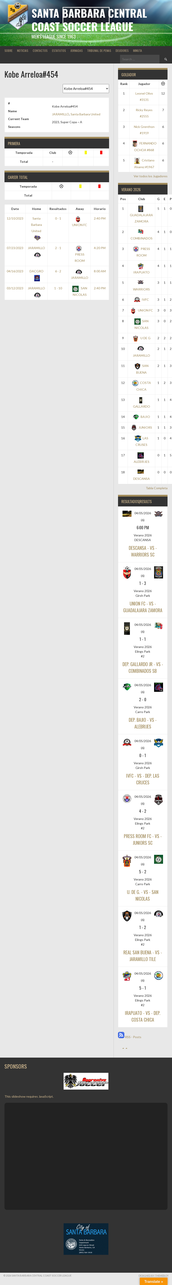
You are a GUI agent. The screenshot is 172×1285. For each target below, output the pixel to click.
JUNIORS (141, 427)
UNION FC (141, 310)
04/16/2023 (15, 271)
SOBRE (8, 50)
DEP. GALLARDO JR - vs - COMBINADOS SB (143, 667)
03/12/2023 (15, 288)
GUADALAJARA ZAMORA (141, 215)
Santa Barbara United (85, 114)
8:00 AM (100, 271)
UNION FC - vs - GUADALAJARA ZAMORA (142, 607)
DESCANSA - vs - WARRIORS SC (143, 551)
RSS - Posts (129, 1037)
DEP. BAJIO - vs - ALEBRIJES (143, 723)
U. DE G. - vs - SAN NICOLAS (142, 895)
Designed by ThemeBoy (154, 1275)
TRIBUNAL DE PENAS (99, 50)
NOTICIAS (22, 50)
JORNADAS (76, 50)
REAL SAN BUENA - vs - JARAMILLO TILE (142, 955)
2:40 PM (99, 218)
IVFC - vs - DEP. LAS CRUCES (142, 779)
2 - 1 (58, 248)
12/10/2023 (15, 218)
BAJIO (141, 417)
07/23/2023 (15, 248)
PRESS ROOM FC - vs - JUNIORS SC (143, 839)
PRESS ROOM (80, 254)
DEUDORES (122, 50)
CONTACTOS (40, 50)
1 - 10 (58, 288)
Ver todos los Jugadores (151, 176)
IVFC (141, 299)
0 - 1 (58, 218)
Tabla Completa (157, 488)
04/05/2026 (142, 513)
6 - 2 (58, 271)
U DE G (141, 338)
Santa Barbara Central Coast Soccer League (89, 19)
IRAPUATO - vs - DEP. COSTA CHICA (142, 1016)
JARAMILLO (60, 114)
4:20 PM (99, 248)
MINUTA (137, 50)
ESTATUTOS (59, 50)
